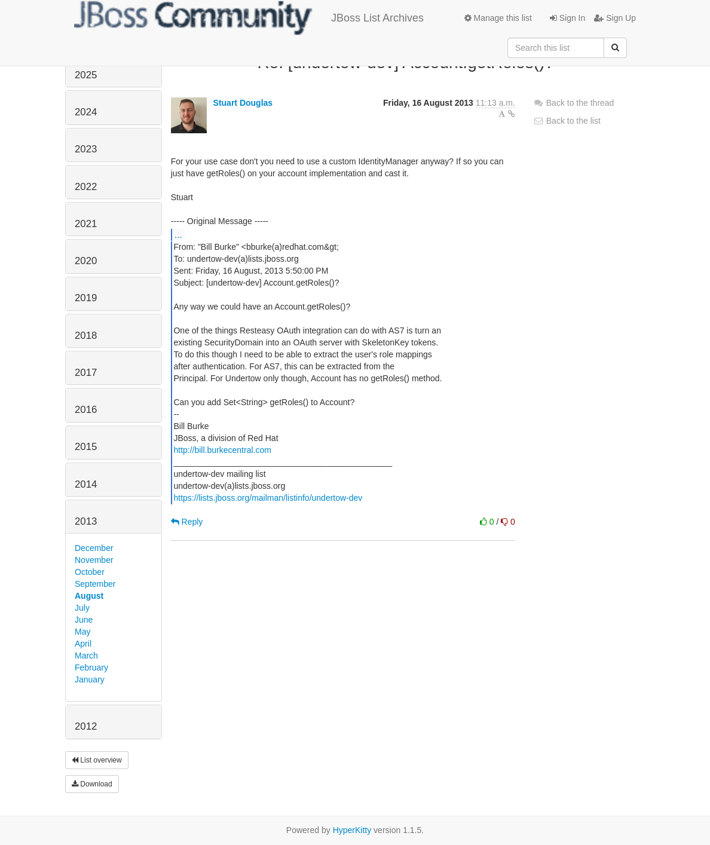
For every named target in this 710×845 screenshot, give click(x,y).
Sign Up (615, 18)
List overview (97, 760)
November (94, 560)
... (178, 234)
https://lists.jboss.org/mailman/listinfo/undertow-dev (267, 498)
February (91, 667)
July (82, 608)
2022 (86, 186)
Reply (187, 521)
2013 (86, 521)
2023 (86, 149)
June (84, 619)
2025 (86, 75)
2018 (86, 335)
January (90, 679)
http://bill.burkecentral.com (222, 450)
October (90, 572)
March (86, 655)
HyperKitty (352, 830)
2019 (86, 298)
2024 (86, 112)
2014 (86, 484)
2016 (86, 409)
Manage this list (498, 18)
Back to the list (567, 120)
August (89, 596)
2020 (86, 261)
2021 (86, 223)
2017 (86, 372)
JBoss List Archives (249, 18)
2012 (86, 726)
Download (92, 784)
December (94, 548)
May (82, 631)
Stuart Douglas (243, 103)
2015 (86, 446)
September (95, 584)
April (83, 643)
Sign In (567, 18)
